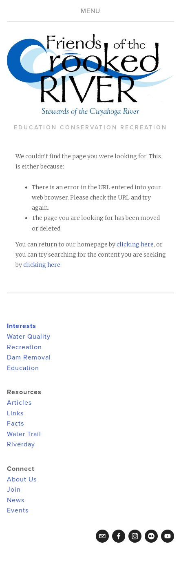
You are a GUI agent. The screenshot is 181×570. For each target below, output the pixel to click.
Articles (19, 402)
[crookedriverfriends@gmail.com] (102, 536)
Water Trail (24, 433)
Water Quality (29, 336)
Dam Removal (29, 357)
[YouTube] (167, 536)
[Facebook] (118, 536)
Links (15, 412)
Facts (15, 423)
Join (14, 489)
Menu (90, 10)
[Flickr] (151, 536)
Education (23, 367)
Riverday (21, 443)
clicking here (135, 244)
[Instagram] (134, 536)
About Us (22, 479)
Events (18, 510)
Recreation (24, 346)
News (15, 499)
